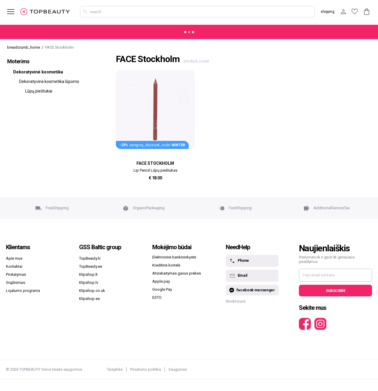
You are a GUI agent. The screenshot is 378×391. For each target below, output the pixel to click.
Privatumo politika (145, 369)
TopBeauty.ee (90, 266)
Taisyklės (115, 369)
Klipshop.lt (88, 274)
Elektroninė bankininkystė (174, 257)
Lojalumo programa (23, 290)
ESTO (157, 297)
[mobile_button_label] (7, 11)
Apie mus (14, 258)
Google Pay (162, 289)
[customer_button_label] (343, 11)
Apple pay (161, 281)
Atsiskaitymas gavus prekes (176, 273)
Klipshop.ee (89, 298)
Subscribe (335, 290)
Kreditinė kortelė (166, 265)
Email (238, 276)
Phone (239, 261)
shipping (327, 12)
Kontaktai (14, 266)
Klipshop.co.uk (92, 290)
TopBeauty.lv (90, 258)
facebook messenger (252, 290)
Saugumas (177, 369)
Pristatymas (16, 274)
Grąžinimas (15, 282)
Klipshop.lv (88, 282)
